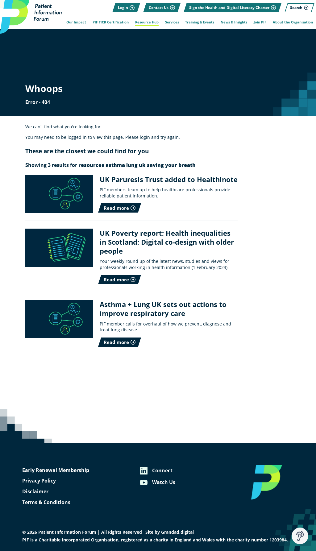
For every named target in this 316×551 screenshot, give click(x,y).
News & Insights (234, 22)
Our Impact (76, 22)
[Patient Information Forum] (31, 17)
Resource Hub (147, 22)
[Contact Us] (162, 7)
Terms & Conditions (46, 502)
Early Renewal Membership (55, 470)
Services (172, 22)
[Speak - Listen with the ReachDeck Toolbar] (300, 536)
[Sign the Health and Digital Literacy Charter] (232, 7)
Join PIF (260, 22)
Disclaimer (35, 491)
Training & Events (199, 22)
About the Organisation (293, 22)
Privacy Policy (39, 480)
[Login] (126, 7)
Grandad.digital (177, 532)
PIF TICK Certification (111, 22)
